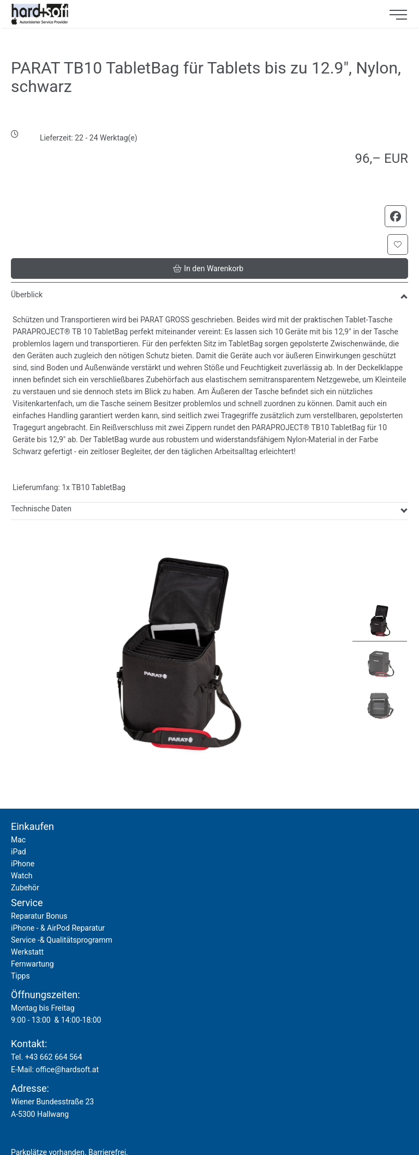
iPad (18, 851)
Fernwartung (32, 964)
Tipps (20, 975)
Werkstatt (27, 952)
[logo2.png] (190, 14)
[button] (397, 244)
